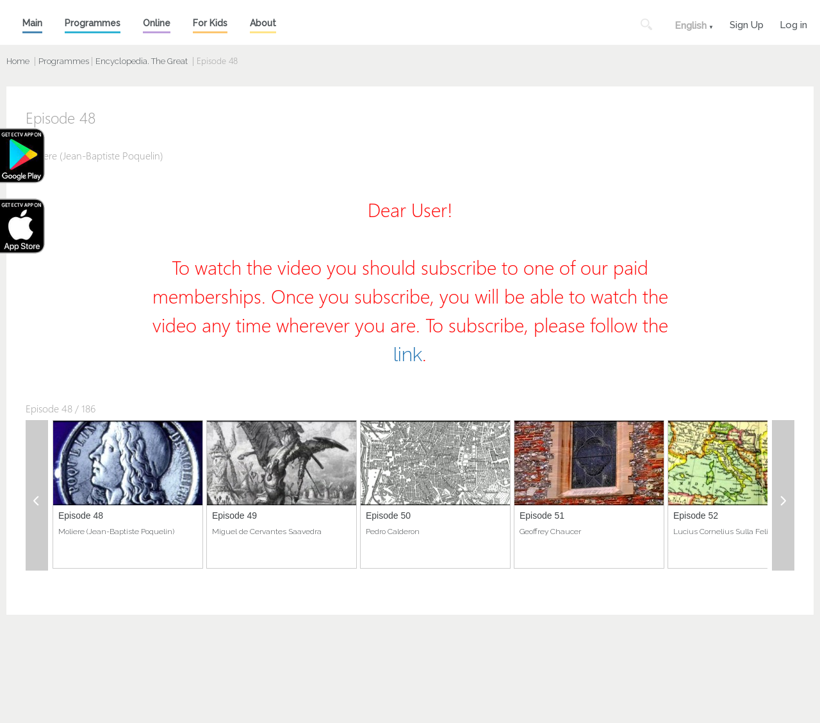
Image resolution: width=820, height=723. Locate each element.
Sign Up (747, 23)
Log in (793, 23)
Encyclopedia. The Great (141, 61)
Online (156, 23)
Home (17, 61)
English (691, 25)
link (407, 354)
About (263, 23)
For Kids (210, 23)
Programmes (92, 23)
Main (32, 23)
